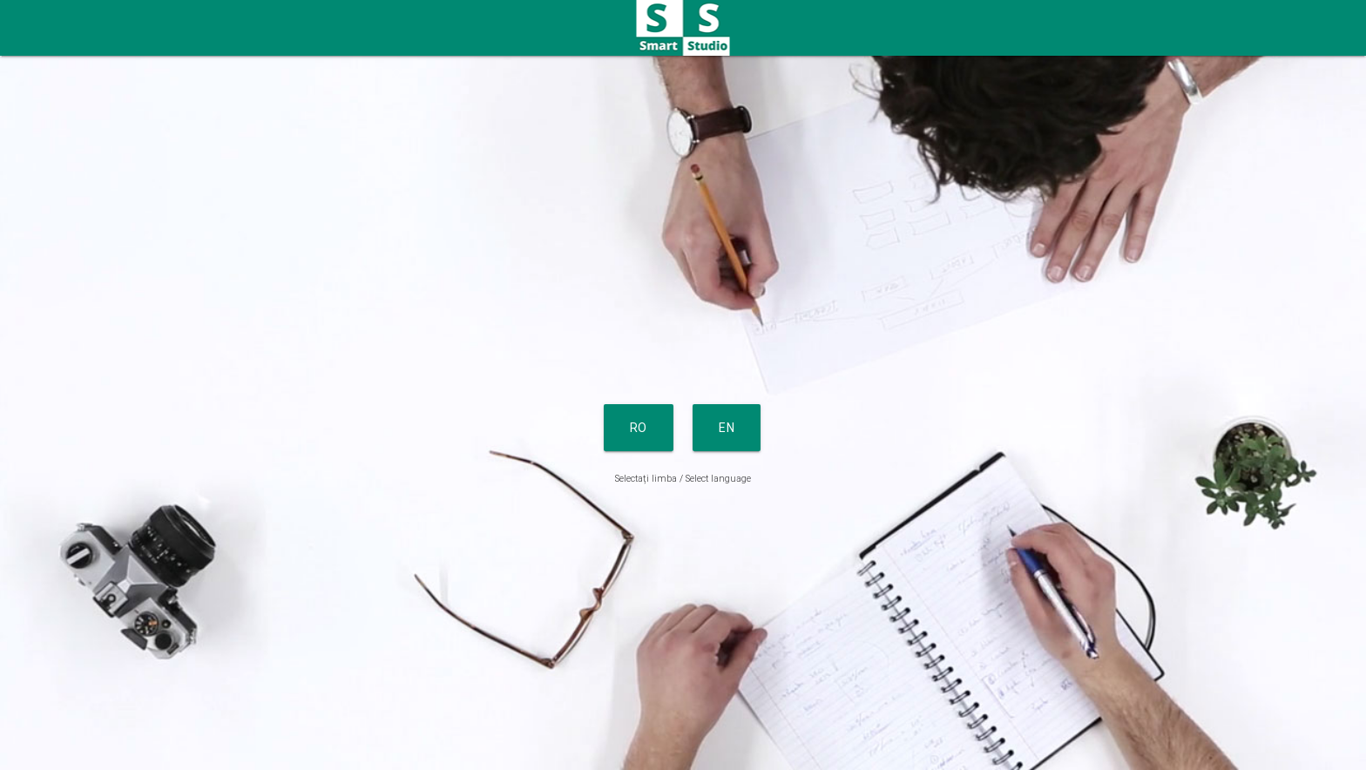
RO (638, 428)
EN (726, 428)
